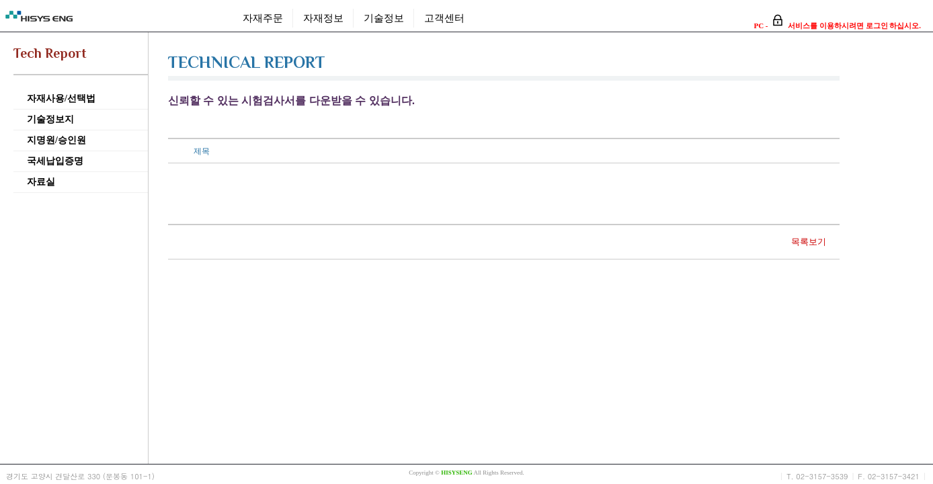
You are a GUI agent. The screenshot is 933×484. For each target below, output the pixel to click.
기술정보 (384, 18)
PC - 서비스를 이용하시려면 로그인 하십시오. (837, 26)
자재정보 (323, 18)
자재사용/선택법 (61, 98)
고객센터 (444, 18)
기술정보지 (50, 119)
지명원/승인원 (56, 140)
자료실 (41, 182)
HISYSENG (457, 472)
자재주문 (263, 18)
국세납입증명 (55, 161)
